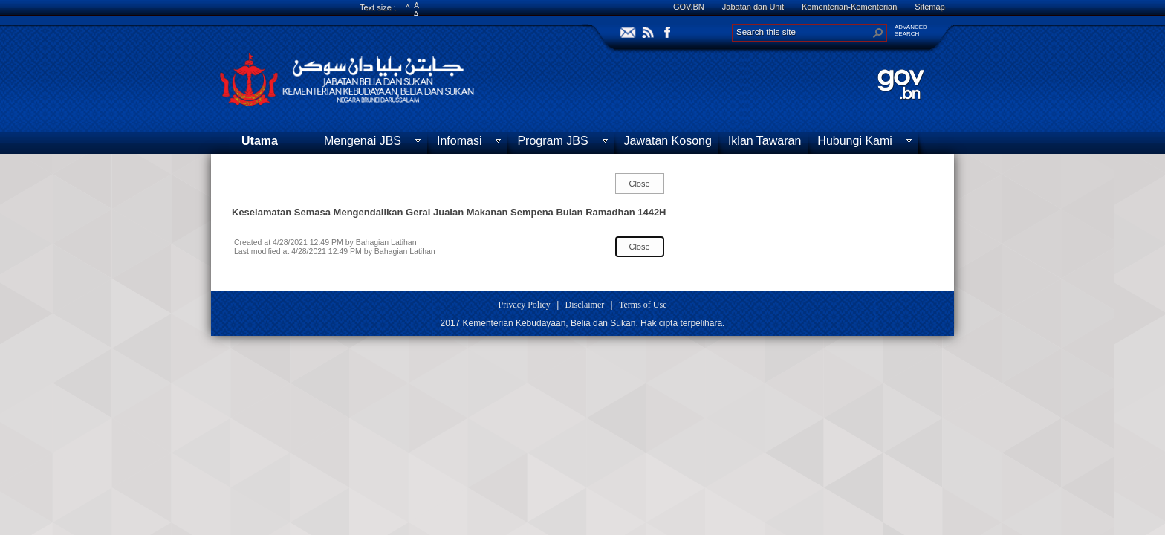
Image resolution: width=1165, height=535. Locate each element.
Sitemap (929, 6)
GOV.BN (688, 6)
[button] (878, 33)
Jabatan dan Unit (753, 6)
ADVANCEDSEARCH (911, 30)
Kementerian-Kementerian (849, 6)
